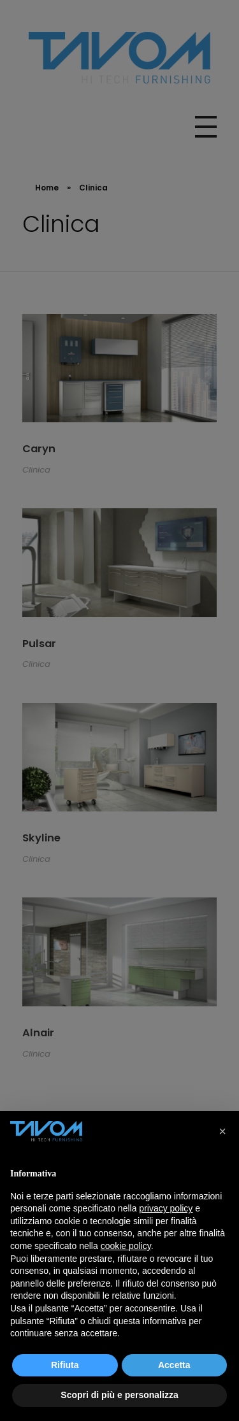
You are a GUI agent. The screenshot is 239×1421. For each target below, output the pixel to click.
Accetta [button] (174, 1365)
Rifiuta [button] (65, 1365)
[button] (222, 1131)
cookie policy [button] (126, 1246)
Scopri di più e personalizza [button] (119, 1395)
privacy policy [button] (165, 1208)
